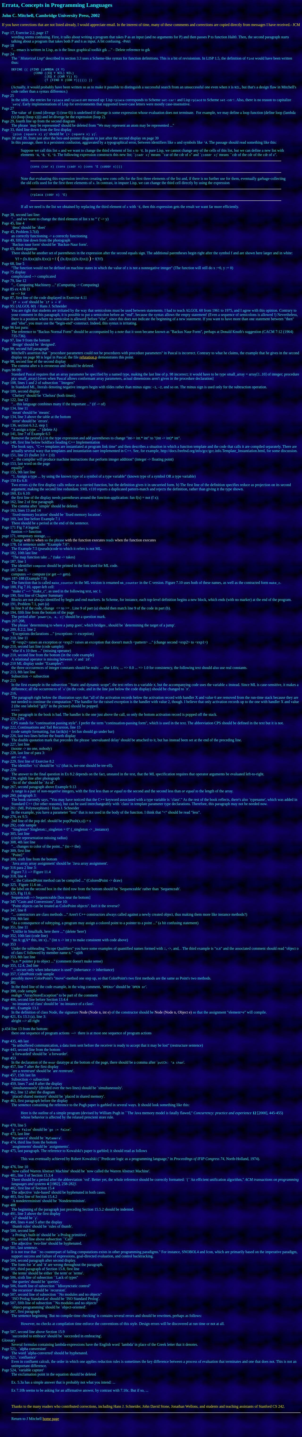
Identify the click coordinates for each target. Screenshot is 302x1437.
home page (50, 1423)
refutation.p (88, 361)
